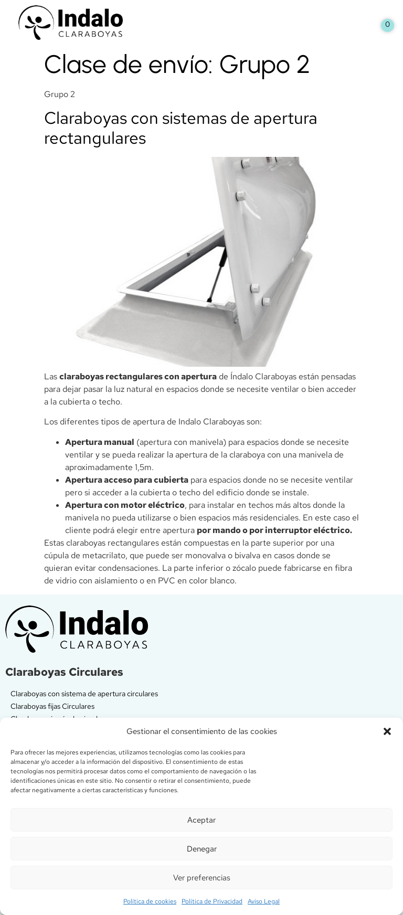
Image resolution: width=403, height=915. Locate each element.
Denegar (202, 849)
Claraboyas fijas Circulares (52, 706)
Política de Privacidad (212, 901)
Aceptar (201, 820)
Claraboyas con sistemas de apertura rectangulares (180, 128)
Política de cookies (149, 901)
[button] (387, 731)
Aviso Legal (264, 901)
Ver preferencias (201, 878)
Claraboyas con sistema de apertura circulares (84, 693)
